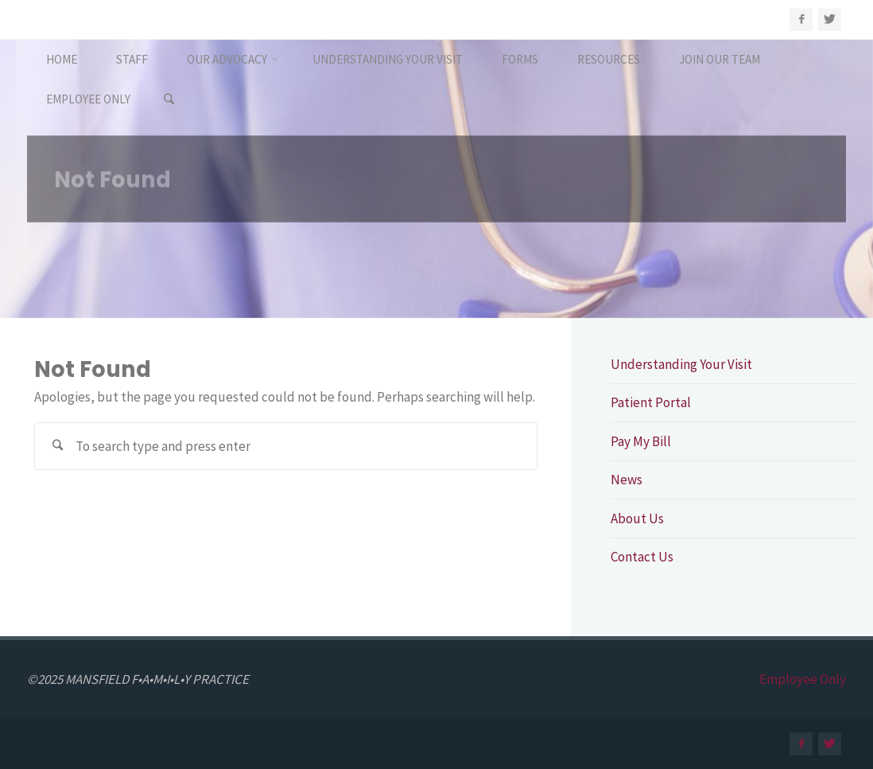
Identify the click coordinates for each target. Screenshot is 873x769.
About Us (637, 518)
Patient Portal (651, 402)
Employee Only (802, 679)
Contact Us (642, 556)
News (626, 479)
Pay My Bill (641, 441)
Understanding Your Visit (681, 364)
